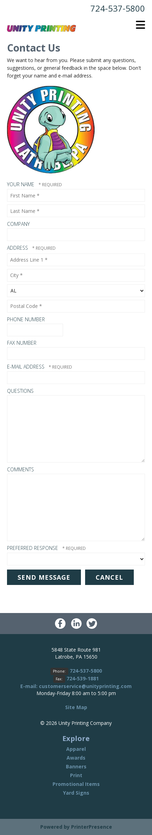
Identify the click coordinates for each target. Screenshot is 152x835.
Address (18, 247)
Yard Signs (76, 792)
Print (76, 775)
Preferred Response (33, 548)
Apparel (76, 749)
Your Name (21, 184)
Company (18, 224)
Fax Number (21, 342)
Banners (76, 766)
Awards (76, 757)
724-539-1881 (83, 678)
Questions (20, 391)
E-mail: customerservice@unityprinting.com (76, 686)
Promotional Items (76, 784)
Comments (20, 469)
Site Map (76, 707)
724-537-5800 (117, 8)
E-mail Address (26, 366)
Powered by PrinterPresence (76, 826)
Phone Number (26, 319)
